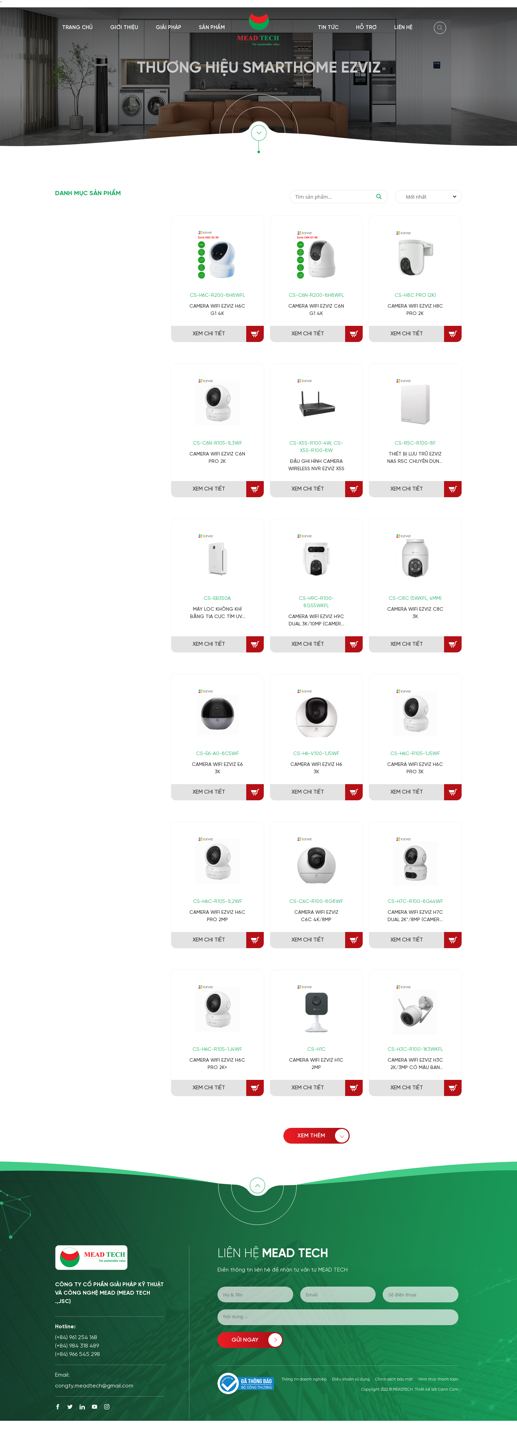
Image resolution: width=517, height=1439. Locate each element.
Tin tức (328, 27)
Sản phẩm (212, 27)
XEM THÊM (320, 1136)
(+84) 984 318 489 (77, 1346)
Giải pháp (168, 27)
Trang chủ (77, 27)
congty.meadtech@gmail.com (94, 1386)
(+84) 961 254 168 (76, 1338)
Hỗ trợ (366, 27)
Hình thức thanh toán (438, 1379)
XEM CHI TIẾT (209, 334)
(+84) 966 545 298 (77, 1354)
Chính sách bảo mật (394, 1379)
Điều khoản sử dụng (351, 1379)
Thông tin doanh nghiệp (304, 1379)
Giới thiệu (124, 27)
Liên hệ (403, 27)
